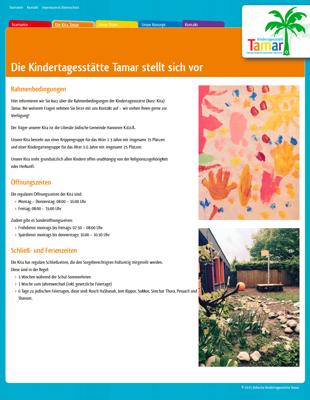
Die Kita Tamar (67, 25)
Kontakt (32, 7)
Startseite (16, 7)
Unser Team (107, 25)
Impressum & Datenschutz (60, 7)
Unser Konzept (154, 25)
